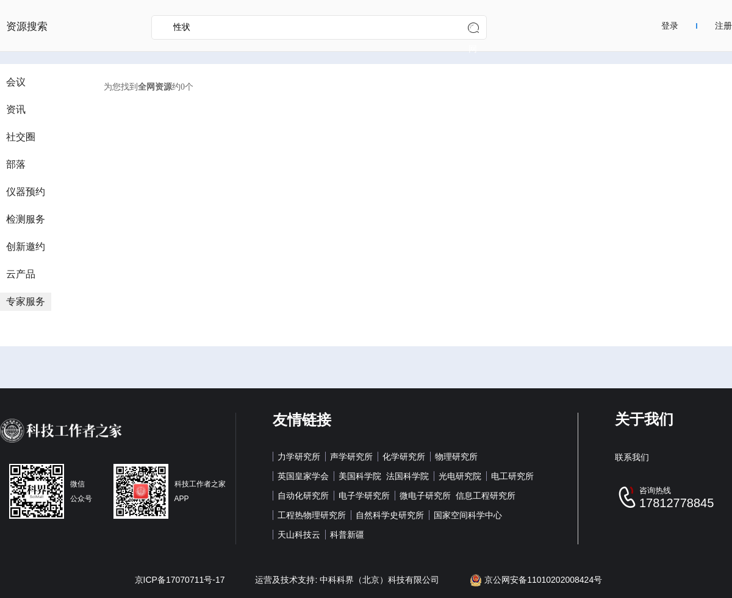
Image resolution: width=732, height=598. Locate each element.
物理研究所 (456, 456)
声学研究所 (351, 456)
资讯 (16, 109)
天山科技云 (299, 534)
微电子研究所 (425, 495)
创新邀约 (25, 246)
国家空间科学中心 (468, 515)
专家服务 (25, 301)
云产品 (20, 274)
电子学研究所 (364, 495)
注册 (723, 25)
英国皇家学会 (303, 476)
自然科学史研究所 (390, 515)
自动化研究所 (303, 495)
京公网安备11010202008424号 (536, 580)
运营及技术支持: (287, 580)
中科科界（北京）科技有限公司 (379, 580)
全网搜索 (472, 30)
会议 (16, 82)
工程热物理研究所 (312, 515)
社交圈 (20, 137)
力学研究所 (299, 456)
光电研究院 (460, 476)
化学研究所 (403, 456)
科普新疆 (347, 534)
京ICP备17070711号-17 (180, 580)
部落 (16, 164)
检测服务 (25, 219)
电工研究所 (512, 476)
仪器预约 (25, 192)
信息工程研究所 (485, 495)
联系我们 (632, 457)
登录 (669, 25)
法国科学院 (407, 476)
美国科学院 (360, 476)
